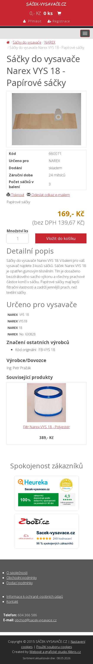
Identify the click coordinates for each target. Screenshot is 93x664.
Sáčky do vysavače (27, 42)
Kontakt (12, 601)
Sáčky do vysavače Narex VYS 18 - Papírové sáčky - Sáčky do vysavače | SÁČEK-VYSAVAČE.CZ (46, 3)
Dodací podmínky (19, 582)
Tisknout (15, 194)
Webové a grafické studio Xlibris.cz (55, 651)
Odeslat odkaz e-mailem (48, 194)
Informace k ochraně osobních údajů (34, 596)
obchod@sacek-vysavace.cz (36, 620)
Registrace (59, 21)
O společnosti (16, 572)
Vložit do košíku (61, 238)
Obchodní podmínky (21, 577)
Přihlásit (32, 21)
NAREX (49, 42)
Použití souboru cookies (54, 646)
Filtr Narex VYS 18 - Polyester (46, 426)
